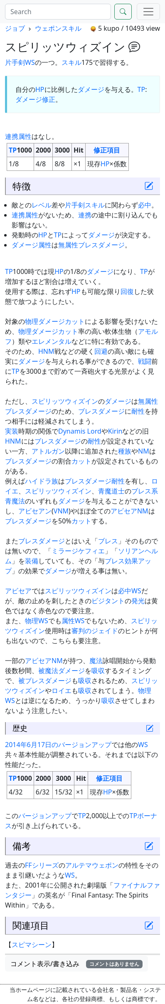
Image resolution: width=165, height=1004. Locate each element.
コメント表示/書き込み (76, 963)
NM (143, 451)
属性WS (73, 620)
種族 (124, 451)
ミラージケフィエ (78, 550)
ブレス (108, 540)
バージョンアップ (44, 815)
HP (39, 89)
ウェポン (105, 865)
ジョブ (15, 28)
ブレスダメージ (101, 244)
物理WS (36, 620)
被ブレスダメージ (44, 680)
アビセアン (35, 511)
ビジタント (108, 600)
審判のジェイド (94, 630)
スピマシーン (32, 944)
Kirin (115, 431)
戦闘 (144, 361)
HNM (46, 351)
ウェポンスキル (58, 28)
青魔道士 (111, 491)
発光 (138, 600)
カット (75, 321)
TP (141, 89)
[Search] (58, 12)
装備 (31, 560)
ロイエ (61, 690)
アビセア (18, 590)
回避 (101, 351)
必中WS (129, 590)
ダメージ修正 (35, 99)
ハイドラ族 (41, 481)
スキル (71, 62)
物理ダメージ (45, 321)
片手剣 (15, 62)
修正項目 (107, 150)
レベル (42, 205)
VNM (61, 511)
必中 (144, 205)
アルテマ (78, 865)
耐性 (138, 411)
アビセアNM (129, 511)
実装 (11, 431)
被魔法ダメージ (61, 670)
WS (30, 62)
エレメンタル (51, 341)
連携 (11, 136)
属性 (25, 136)
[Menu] (148, 11)
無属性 (68, 244)
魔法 (96, 660)
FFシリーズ (42, 865)
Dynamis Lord (79, 431)
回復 (127, 291)
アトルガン (48, 451)
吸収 (98, 670)
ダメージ (91, 89)
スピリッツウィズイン (65, 401)
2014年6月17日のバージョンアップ (58, 744)
